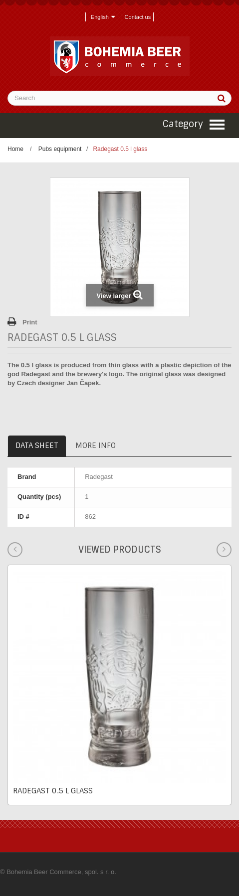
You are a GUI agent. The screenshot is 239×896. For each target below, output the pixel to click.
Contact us (138, 17)
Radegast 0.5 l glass (53, 791)
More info (95, 445)
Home (15, 149)
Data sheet (36, 445)
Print (29, 322)
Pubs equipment (60, 149)
